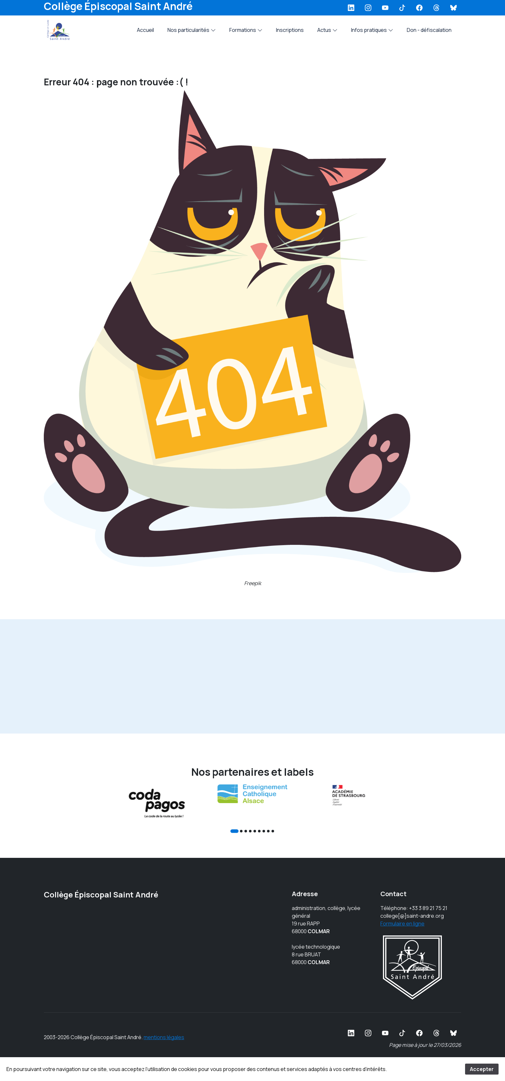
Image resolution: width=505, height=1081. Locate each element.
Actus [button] (327, 29)
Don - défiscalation (429, 29)
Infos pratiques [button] (372, 29)
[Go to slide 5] (254, 831)
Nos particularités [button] (191, 29)
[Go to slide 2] (241, 831)
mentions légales (164, 1037)
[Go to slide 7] (263, 831)
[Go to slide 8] (268, 831)
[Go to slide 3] (245, 831)
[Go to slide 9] (273, 831)
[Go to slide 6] (259, 831)
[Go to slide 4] (250, 831)
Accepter (482, 1069)
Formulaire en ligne (402, 923)
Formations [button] (245, 29)
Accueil (145, 29)
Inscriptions (290, 29)
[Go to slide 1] (234, 831)
